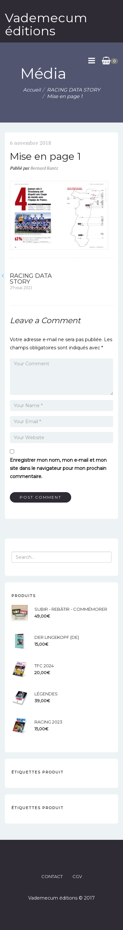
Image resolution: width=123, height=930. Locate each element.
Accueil (32, 90)
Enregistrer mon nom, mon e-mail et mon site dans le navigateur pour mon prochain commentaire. (58, 468)
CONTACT (52, 876)
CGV (77, 876)
